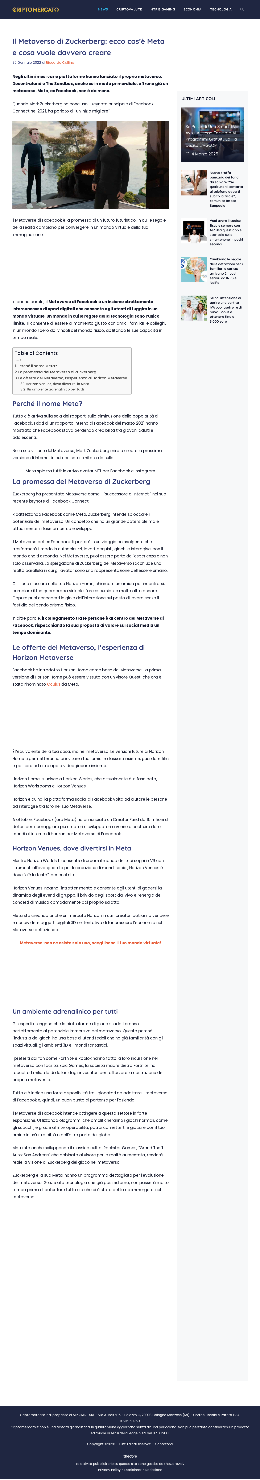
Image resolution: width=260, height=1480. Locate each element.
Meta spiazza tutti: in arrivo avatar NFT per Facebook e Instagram (90, 471)
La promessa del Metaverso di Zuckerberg (57, 372)
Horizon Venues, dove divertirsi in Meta (57, 384)
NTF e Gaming (162, 9)
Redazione (153, 1469)
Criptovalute (129, 9)
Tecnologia (221, 9)
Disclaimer (133, 1469)
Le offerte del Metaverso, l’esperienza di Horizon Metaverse (72, 378)
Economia (192, 9)
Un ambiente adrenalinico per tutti (55, 389)
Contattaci (164, 1444)
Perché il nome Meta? (37, 365)
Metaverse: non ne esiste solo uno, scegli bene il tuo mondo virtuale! (90, 943)
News (103, 9)
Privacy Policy (109, 1469)
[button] (242, 9)
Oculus (53, 684)
